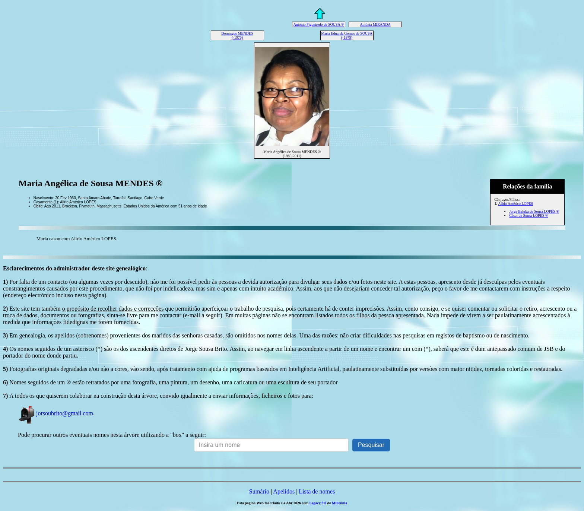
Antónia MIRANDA (375, 24)
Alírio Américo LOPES (515, 203)
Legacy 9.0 (317, 503)
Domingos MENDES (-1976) (237, 35)
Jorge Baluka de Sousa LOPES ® (534, 211)
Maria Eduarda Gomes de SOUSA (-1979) (346, 35)
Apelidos (284, 491)
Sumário (259, 491)
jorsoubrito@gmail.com (55, 413)
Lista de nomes (317, 491)
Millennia (339, 503)
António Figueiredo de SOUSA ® (318, 24)
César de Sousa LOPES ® (528, 215)
